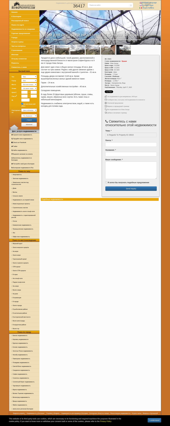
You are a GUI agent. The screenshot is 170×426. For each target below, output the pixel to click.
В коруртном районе (19, 324)
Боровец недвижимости (20, 339)
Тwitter (14, 146)
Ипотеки (14, 55)
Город (14, 80)
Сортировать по (16, 111)
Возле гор (16, 328)
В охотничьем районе (20, 313)
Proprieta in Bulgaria (52, 413)
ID (12, 100)
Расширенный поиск (20, 21)
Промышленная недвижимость (23, 229)
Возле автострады (19, 321)
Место (14, 84)
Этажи (14, 88)
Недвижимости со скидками (23, 29)
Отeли (15, 221)
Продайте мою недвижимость (22, 138)
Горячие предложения (20, 33)
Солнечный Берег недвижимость (23, 382)
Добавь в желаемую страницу (116, 113)
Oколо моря (17, 255)
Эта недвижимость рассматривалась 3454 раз (121, 96)
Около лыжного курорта (20, 263)
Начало (14, 12)
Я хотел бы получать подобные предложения (127, 182)
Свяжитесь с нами (19, 67)
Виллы (15, 192)
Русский (146, 5)
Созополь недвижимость (21, 378)
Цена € (14, 92)
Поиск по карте (17, 25)
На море (15, 251)
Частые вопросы (18, 46)
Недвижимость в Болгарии (35, 413)
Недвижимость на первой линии (23, 200)
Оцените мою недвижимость (21, 135)
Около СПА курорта (19, 270)
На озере (16, 286)
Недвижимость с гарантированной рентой (23, 216)
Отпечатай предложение (114, 103)
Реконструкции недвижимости (120, 413)
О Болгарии (16, 16)
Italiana (147, 8)
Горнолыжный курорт (20, 259)
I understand (154, 420)
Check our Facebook (18, 142)
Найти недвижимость (19, 150)
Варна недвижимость (20, 389)
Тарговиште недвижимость (22, 385)
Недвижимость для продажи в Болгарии (70, 3)
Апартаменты (17, 174)
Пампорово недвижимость (21, 358)
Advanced (29, 124)
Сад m (14, 96)
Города (14, 38)
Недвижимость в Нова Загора (66, 40)
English (148, 3)
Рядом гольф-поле (19, 282)
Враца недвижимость (20, 401)
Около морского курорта (21, 247)
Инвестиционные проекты (21, 203)
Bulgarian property (19, 413)
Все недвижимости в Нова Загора (117, 109)
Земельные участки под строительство (20, 183)
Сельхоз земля (18, 196)
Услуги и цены (17, 42)
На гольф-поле (18, 278)
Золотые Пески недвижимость (23, 351)
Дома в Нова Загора (90, 40)
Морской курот (18, 243)
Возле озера (17, 290)
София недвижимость (20, 374)
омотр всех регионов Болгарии (23, 409)
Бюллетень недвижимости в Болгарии (21, 159)
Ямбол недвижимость (20, 405)
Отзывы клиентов (19, 59)
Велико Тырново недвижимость (23, 393)
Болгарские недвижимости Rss (22, 167)
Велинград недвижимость (21, 397)
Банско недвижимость (20, 335)
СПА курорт (17, 266)
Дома (14, 188)
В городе (16, 301)
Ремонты (15, 63)
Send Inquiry (131, 189)
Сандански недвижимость (21, 370)
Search (29, 120)
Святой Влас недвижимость (22, 366)
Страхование (16, 50)
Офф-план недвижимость (21, 236)
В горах (15, 274)
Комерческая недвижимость (22, 225)
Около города (17, 305)
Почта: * (109, 140)
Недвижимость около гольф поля (24, 211)
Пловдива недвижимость (21, 362)
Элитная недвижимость (20, 178)
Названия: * (110, 150)
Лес (14, 232)
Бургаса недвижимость (20, 343)
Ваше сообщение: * (114, 160)
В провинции (17, 297)
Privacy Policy (105, 421)
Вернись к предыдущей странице (117, 106)
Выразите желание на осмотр (22, 154)
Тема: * (108, 131)
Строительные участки (20, 207)
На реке (15, 293)
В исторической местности (21, 317)
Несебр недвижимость (20, 354)
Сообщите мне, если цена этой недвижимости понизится (125, 100)
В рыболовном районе (20, 309)
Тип (13, 77)
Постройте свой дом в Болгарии (22, 164)
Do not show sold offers (28, 105)
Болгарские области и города (99, 413)
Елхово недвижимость (20, 347)
